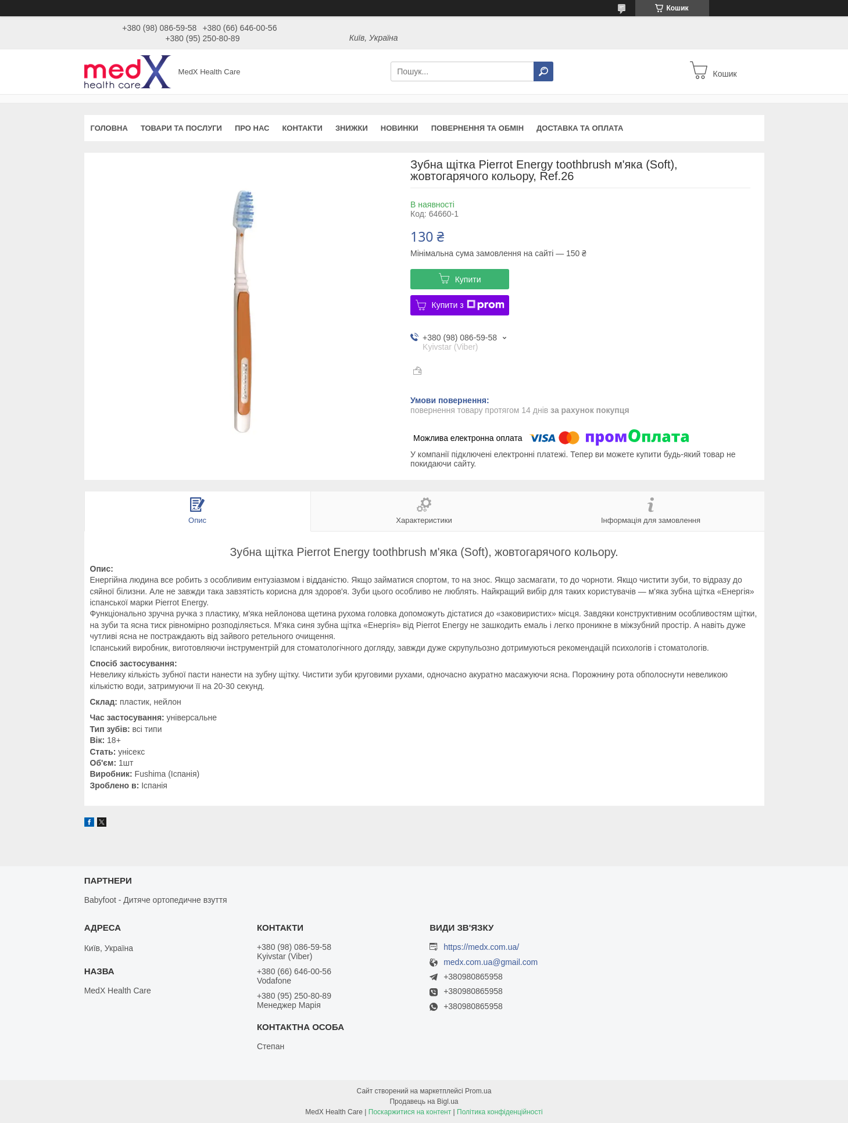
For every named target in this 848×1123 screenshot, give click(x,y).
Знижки (351, 128)
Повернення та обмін (477, 128)
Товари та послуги (181, 128)
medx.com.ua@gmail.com (490, 962)
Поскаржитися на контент (409, 1112)
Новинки (399, 128)
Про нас (252, 128)
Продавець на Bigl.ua (423, 1101)
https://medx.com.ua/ (481, 947)
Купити (468, 279)
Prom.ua (478, 1091)
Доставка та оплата (579, 128)
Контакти (302, 128)
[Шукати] (543, 71)
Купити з (468, 305)
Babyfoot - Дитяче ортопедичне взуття (155, 900)
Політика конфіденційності (500, 1112)
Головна (109, 128)
